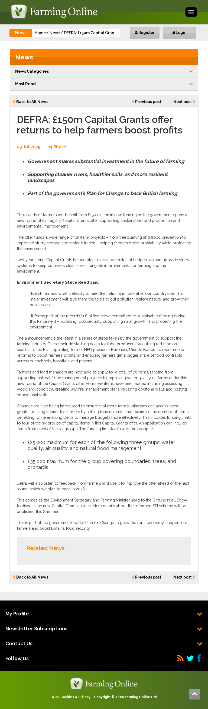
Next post (184, 102)
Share (57, 146)
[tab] (104, 613)
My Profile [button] (104, 613)
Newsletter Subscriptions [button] (104, 628)
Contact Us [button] (104, 643)
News (55, 33)
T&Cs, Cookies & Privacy (70, 697)
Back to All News (30, 102)
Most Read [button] (104, 84)
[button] (104, 71)
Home (40, 33)
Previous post (146, 102)
